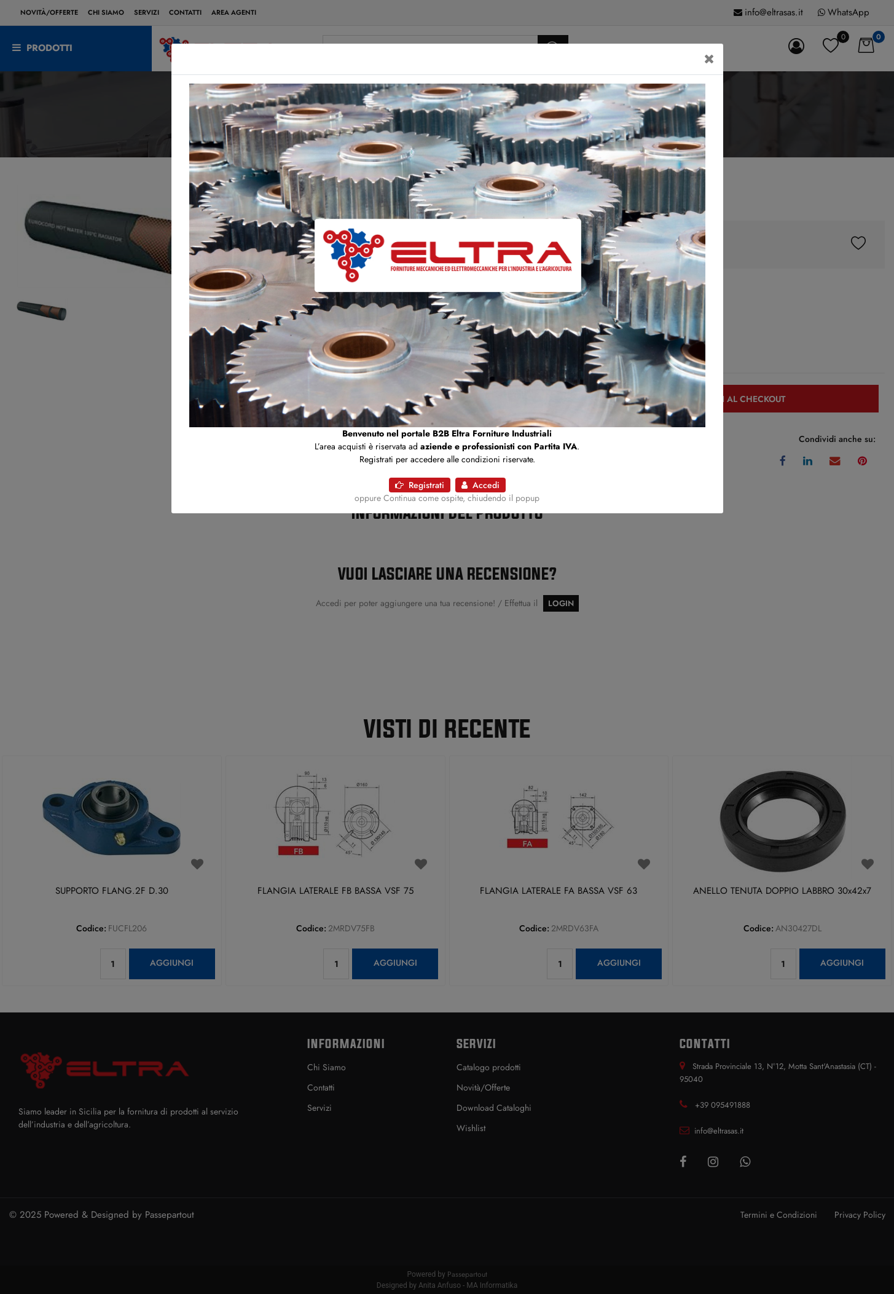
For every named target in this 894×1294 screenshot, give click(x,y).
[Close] (709, 59)
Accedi (480, 485)
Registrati (419, 485)
